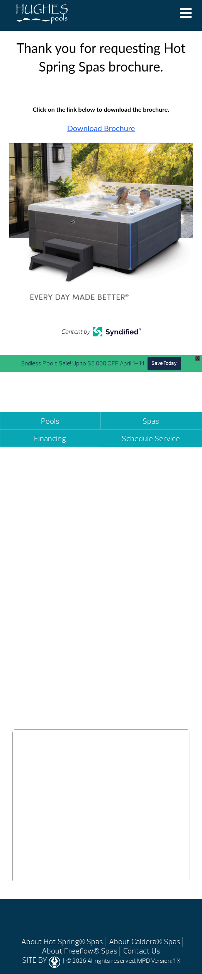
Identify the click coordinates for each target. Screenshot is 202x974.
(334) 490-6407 (130, 703)
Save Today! (164, 363)
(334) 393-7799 (41, 703)
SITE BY (42, 960)
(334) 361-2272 (142, 569)
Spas (151, 421)
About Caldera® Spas (144, 942)
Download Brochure (101, 128)
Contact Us (141, 951)
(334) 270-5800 (42, 569)
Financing (50, 439)
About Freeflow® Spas (79, 951)
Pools (50, 421)
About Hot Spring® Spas (62, 942)
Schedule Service (151, 439)
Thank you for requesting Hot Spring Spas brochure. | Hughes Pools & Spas (42, 15)
